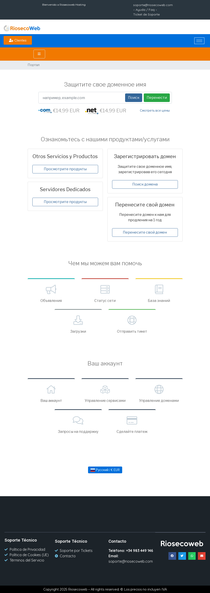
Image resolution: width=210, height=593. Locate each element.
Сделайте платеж (132, 424)
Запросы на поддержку (78, 424)
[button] (18, 40)
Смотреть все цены (155, 110)
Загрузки (78, 324)
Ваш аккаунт (51, 393)
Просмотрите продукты (65, 169)
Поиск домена (145, 184)
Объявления (51, 293)
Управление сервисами (105, 393)
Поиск (133, 97)
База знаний (159, 293)
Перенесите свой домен (145, 232)
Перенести (157, 97)
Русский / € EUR (105, 469)
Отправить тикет (132, 324)
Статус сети (105, 293)
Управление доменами (159, 393)
